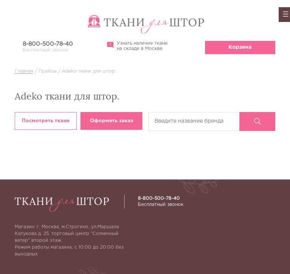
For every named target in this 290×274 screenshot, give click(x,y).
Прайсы (48, 71)
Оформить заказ (111, 121)
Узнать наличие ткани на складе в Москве (137, 46)
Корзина (239, 47)
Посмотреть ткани (45, 121)
